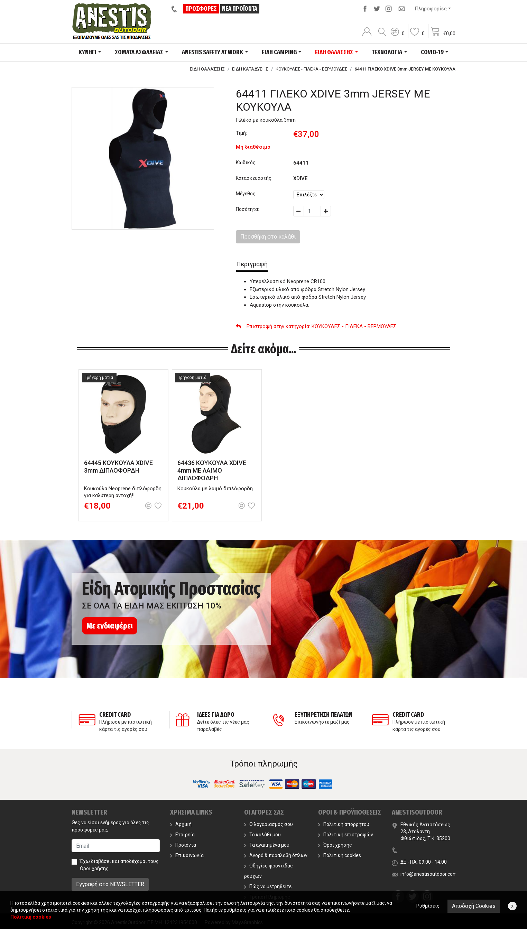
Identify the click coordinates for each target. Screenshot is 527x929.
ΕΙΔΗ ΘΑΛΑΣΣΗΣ (207, 69)
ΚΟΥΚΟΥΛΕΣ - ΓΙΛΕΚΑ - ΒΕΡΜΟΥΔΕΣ (311, 69)
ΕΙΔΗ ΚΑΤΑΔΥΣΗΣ (250, 69)
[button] (397, 36)
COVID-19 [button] (432, 52)
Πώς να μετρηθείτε (268, 886)
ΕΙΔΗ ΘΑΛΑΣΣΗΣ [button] (334, 52)
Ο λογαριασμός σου (268, 824)
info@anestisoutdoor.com (428, 874)
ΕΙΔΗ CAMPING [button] (279, 52)
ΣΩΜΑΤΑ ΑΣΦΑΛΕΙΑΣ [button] (139, 52)
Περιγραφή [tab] (252, 264)
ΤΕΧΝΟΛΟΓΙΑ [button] (387, 52)
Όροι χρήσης (94, 868)
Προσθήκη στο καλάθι (268, 236)
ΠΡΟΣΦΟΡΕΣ (201, 8)
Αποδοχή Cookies (474, 906)
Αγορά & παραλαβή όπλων (275, 855)
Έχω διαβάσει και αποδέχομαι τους (119, 864)
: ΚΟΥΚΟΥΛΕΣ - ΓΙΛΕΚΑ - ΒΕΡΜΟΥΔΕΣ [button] (316, 326)
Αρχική (181, 824)
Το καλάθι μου (262, 834)
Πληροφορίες (431, 9)
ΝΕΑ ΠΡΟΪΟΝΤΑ (239, 8)
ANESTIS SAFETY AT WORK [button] (212, 52)
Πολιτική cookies (339, 855)
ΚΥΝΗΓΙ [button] (87, 52)
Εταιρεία (182, 834)
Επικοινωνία (187, 855)
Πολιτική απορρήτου (343, 824)
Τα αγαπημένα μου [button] (266, 845)
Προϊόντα (183, 845)
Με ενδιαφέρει (109, 626)
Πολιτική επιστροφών (345, 834)
